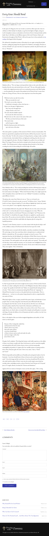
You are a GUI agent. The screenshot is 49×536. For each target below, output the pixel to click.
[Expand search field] (44, 4)
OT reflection (22, 17)
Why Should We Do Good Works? (11, 504)
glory (4, 419)
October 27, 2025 (44, 507)
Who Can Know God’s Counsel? (10, 512)
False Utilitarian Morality (9, 430)
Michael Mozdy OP (9, 17)
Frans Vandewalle (26, 411)
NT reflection (18, 17)
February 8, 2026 (44, 503)
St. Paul (17, 419)
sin (14, 419)
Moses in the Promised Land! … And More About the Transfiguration (20, 516)
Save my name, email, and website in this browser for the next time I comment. (16, 479)
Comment (4, 449)
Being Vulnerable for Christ (9, 508)
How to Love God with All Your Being (36, 430)
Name (3, 462)
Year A (26, 17)
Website (3, 473)
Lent (14, 17)
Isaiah (8, 419)
